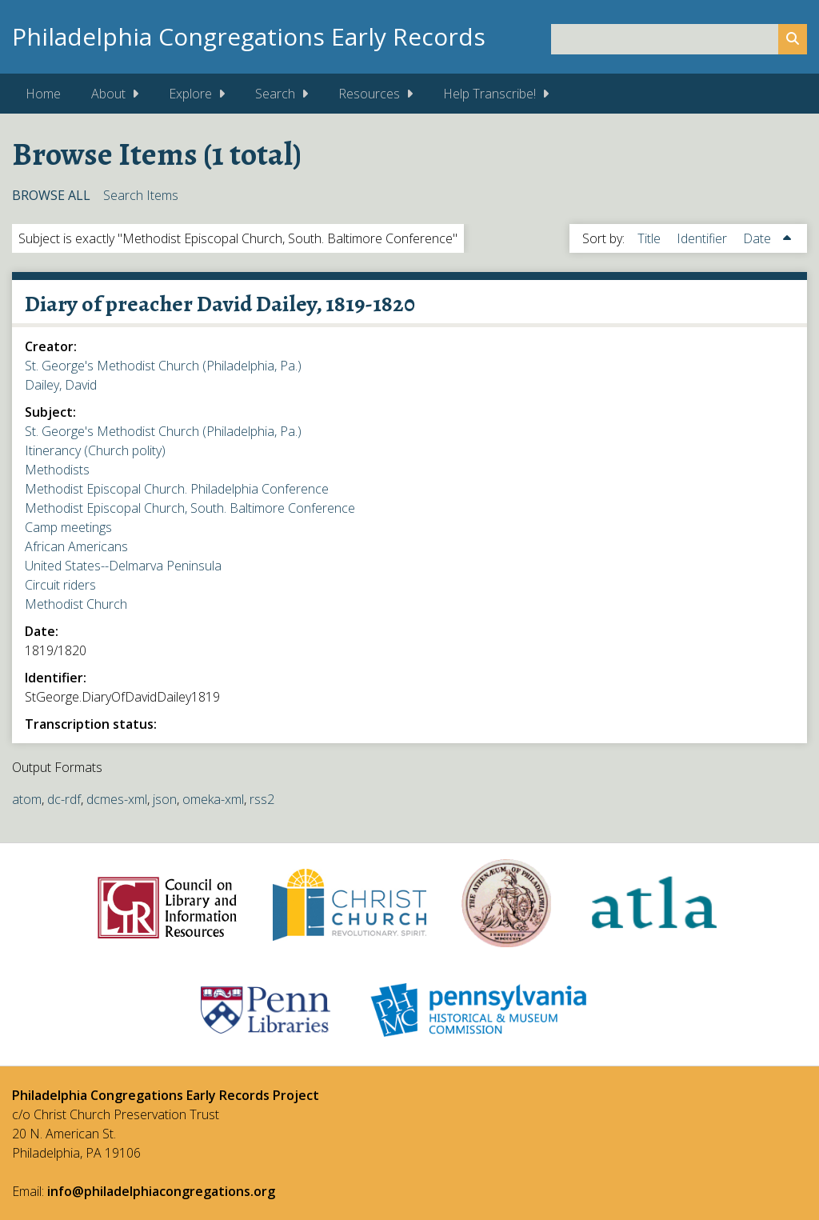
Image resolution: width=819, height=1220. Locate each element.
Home (43, 93)
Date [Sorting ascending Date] (758, 238)
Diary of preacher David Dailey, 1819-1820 (220, 304)
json (165, 799)
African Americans (76, 546)
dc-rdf (64, 799)
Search (275, 93)
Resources (369, 93)
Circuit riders (60, 585)
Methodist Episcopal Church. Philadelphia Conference (177, 489)
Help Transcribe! (489, 93)
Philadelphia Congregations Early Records (248, 36)
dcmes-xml (116, 799)
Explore (190, 93)
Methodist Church (76, 604)
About (108, 93)
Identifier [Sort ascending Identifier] (703, 238)
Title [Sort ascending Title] (650, 238)
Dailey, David (61, 385)
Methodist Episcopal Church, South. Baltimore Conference (190, 508)
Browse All (51, 195)
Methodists (57, 469)
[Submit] (792, 39)
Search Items (140, 195)
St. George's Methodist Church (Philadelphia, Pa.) (163, 365)
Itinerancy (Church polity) (95, 450)
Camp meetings (68, 527)
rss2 (262, 799)
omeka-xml (213, 799)
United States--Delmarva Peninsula (123, 565)
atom (27, 799)
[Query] (679, 39)
